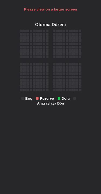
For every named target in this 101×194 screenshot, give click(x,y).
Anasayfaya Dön (50, 103)
